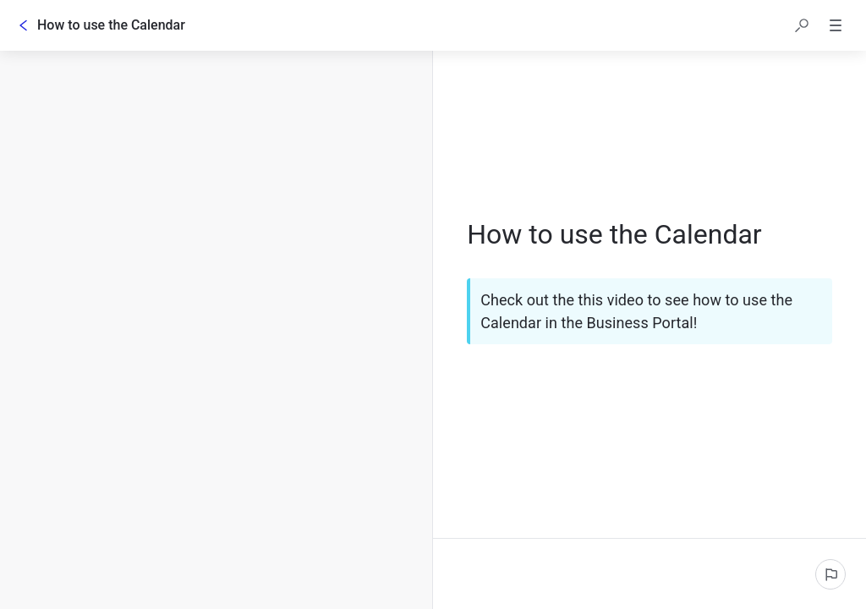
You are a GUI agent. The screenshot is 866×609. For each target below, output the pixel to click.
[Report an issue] (830, 574)
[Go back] (24, 25)
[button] (802, 25)
